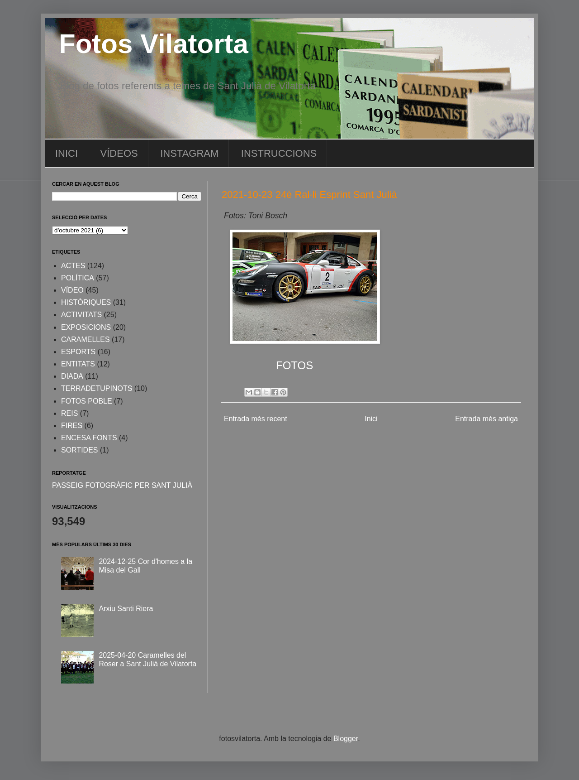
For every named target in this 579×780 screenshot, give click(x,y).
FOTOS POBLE (86, 401)
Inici (371, 419)
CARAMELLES (85, 339)
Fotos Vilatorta (153, 44)
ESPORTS (78, 352)
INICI (66, 153)
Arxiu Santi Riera (126, 608)
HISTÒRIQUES (86, 302)
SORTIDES (79, 450)
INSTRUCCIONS (279, 153)
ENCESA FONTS (89, 438)
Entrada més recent (255, 419)
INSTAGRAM (189, 153)
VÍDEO (72, 290)
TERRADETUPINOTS (96, 388)
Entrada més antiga (486, 419)
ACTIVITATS (81, 314)
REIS (69, 413)
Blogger (345, 738)
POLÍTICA (77, 278)
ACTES (73, 266)
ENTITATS (78, 364)
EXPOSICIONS (86, 327)
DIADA (72, 376)
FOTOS (294, 365)
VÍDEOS (119, 153)
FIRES (71, 425)
